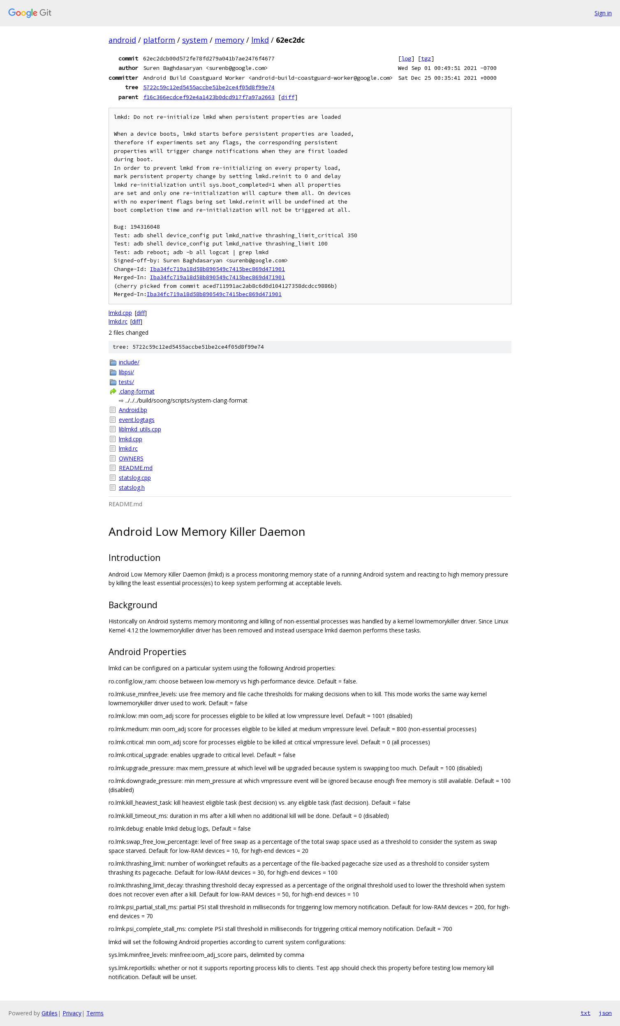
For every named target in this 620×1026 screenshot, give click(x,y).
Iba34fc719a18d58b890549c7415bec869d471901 (217, 269)
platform (159, 40)
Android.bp (133, 410)
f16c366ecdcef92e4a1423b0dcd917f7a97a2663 (209, 97)
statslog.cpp (135, 478)
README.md (136, 468)
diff (287, 97)
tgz (426, 58)
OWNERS (131, 458)
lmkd (260, 40)
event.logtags (137, 420)
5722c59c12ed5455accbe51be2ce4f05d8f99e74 (209, 87)
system (195, 40)
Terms (95, 1013)
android (122, 40)
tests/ (126, 382)
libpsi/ (126, 372)
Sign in (603, 13)
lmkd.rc (118, 321)
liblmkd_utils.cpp (140, 429)
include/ (129, 362)
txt (585, 1013)
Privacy (71, 1013)
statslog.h (132, 487)
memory (229, 40)
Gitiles (50, 1013)
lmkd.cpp (120, 313)
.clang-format (137, 391)
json (605, 1013)
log (406, 58)
